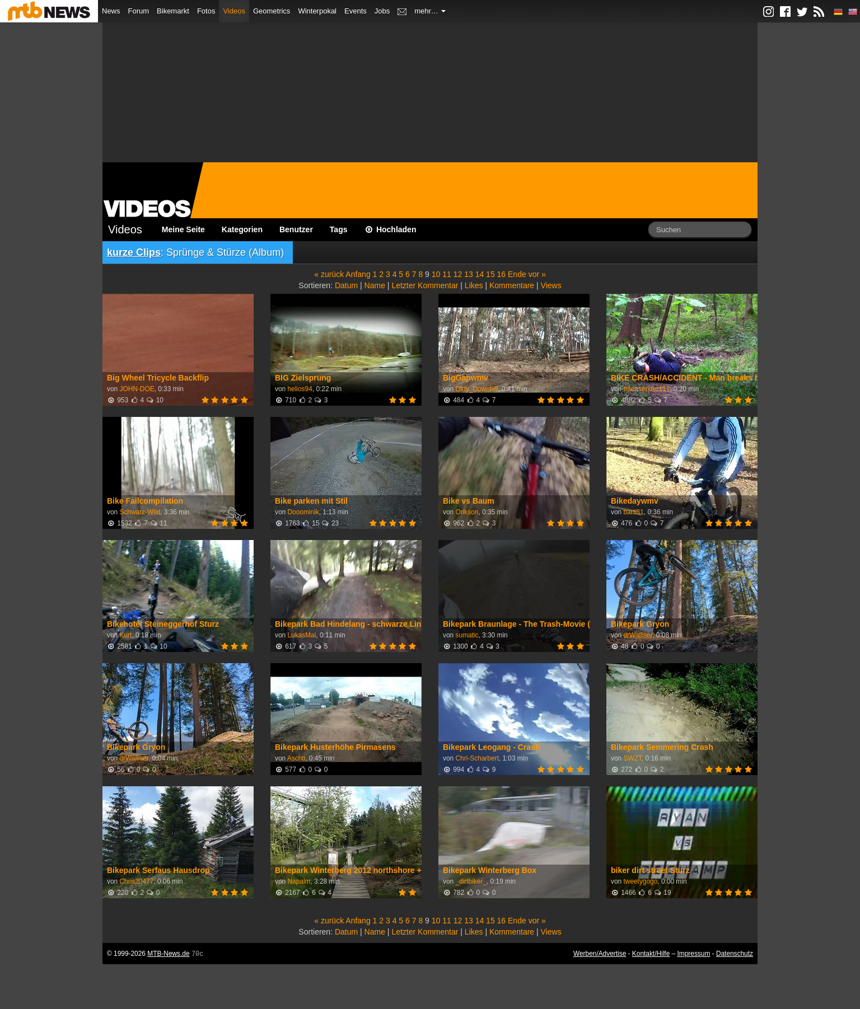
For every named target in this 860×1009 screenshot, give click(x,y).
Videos (234, 11)
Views (551, 285)
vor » (537, 274)
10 (436, 274)
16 (501, 274)
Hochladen (390, 229)
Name (374, 285)
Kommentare (511, 285)
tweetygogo (640, 881)
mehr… (430, 11)
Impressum (694, 954)
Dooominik (303, 512)
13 (468, 274)
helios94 (299, 389)
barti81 (633, 512)
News (111, 11)
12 (458, 274)
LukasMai (301, 635)
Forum (138, 11)
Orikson (466, 512)
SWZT (632, 758)
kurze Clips (134, 252)
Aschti (296, 758)
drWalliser (637, 635)
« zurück (329, 274)
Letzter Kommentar (424, 285)
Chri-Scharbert (476, 758)
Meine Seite (183, 229)
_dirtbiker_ (471, 881)
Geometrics (271, 11)
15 (490, 274)
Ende (517, 274)
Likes (474, 285)
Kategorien (242, 229)
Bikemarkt (173, 11)
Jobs (382, 11)
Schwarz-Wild (139, 512)
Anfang (357, 274)
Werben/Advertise (599, 954)
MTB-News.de (168, 954)
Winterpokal (317, 11)
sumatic (466, 635)
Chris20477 (136, 881)
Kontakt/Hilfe (651, 954)
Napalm (298, 881)
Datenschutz (734, 954)
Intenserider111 (646, 389)
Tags (339, 229)
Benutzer (296, 229)
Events (355, 11)
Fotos (206, 11)
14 (479, 274)
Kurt (125, 635)
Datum (346, 285)
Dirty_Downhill (476, 389)
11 (446, 274)
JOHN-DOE (136, 389)
